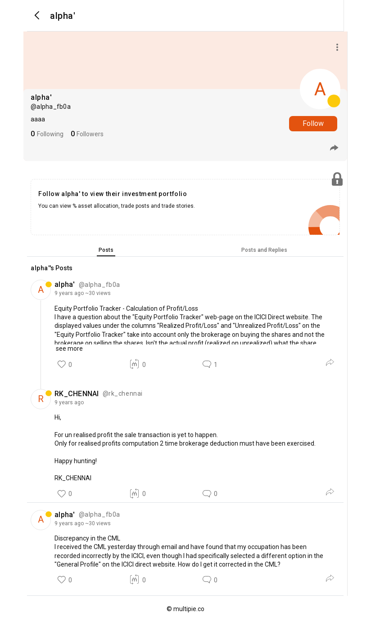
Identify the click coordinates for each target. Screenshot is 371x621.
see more (68, 348)
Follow (313, 123)
